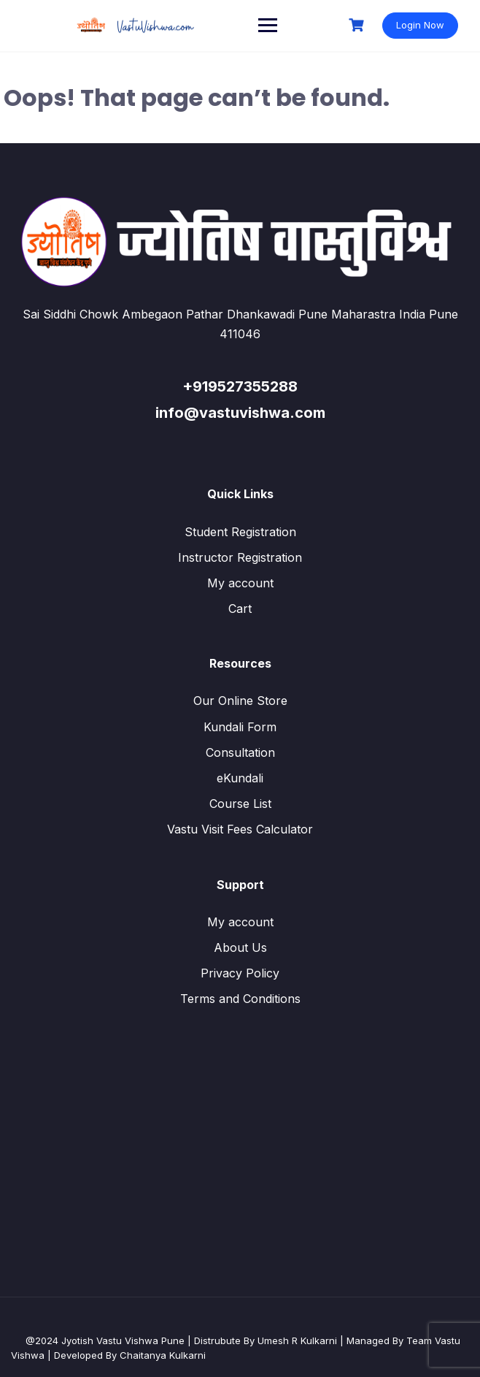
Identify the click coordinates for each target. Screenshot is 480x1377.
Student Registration (240, 532)
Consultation (240, 752)
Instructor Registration (240, 557)
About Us (240, 947)
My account (240, 583)
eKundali (240, 778)
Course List (240, 803)
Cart (240, 608)
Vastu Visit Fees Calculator (240, 829)
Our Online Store (240, 700)
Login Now (420, 25)
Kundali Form (240, 727)
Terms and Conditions (240, 998)
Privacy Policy (240, 973)
